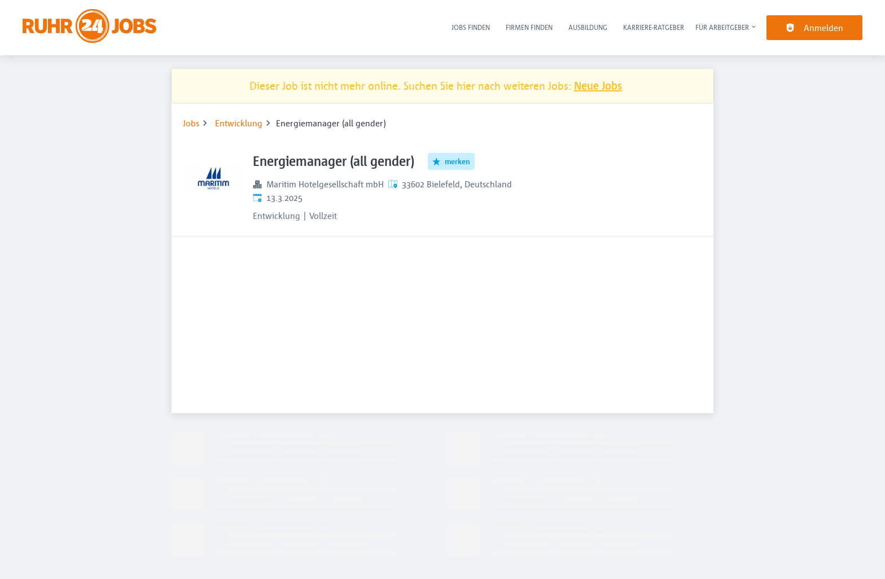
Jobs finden (471, 27)
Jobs (191, 123)
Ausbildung (587, 27)
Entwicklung (238, 123)
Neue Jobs (598, 85)
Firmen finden (529, 27)
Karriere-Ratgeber (653, 27)
